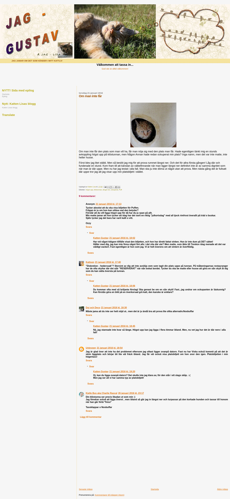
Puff (120, 190)
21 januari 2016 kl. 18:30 (114, 307)
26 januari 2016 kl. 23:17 (131, 393)
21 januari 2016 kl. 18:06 (122, 286)
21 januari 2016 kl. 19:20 (122, 371)
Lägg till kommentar (90, 417)
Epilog (4, 96)
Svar (91, 233)
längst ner (106, 190)
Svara (89, 227)
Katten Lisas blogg (9, 107)
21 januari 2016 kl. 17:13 (108, 204)
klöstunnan (98, 190)
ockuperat (114, 190)
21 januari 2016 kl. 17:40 (108, 262)
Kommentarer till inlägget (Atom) (109, 495)
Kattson (90, 262)
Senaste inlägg (86, 489)
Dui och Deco (93, 307)
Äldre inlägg (222, 489)
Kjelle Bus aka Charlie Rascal (101, 393)
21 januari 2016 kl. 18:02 (122, 238)
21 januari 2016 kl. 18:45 (122, 326)
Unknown (91, 348)
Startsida (155, 489)
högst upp (89, 190)
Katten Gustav (101, 238)
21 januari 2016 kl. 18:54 (109, 348)
